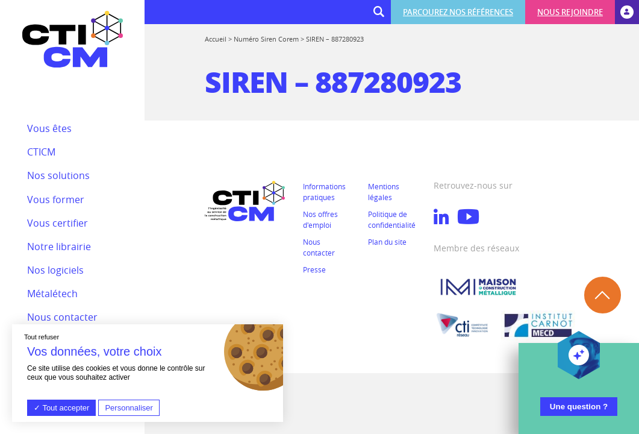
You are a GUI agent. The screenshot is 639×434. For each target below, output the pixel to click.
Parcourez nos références (458, 12)
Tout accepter (61, 407)
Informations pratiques (324, 191)
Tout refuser (41, 337)
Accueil (215, 38)
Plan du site (387, 242)
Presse (314, 269)
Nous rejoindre (570, 12)
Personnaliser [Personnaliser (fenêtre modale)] (129, 407)
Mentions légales (383, 191)
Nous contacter (319, 247)
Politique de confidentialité (392, 219)
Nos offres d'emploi (320, 219)
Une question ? (579, 406)
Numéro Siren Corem (266, 38)
